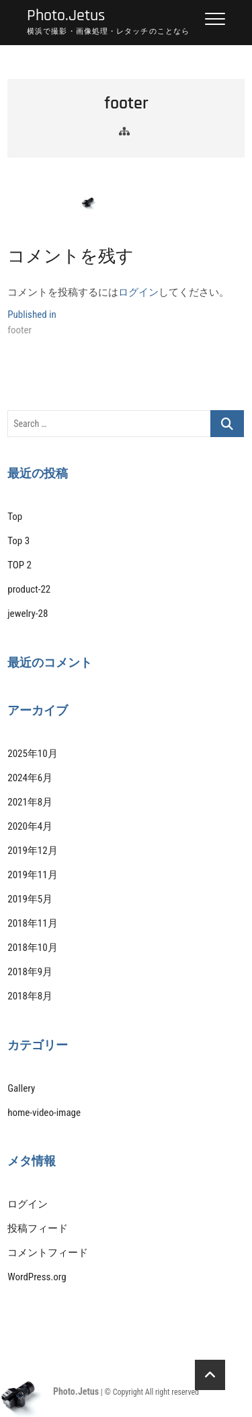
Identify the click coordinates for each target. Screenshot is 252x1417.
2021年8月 (29, 802)
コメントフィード (47, 1253)
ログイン (138, 292)
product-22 (28, 589)
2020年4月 (29, 826)
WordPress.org (36, 1277)
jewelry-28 (27, 613)
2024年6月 (29, 778)
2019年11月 (32, 875)
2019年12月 (32, 851)
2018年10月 (32, 948)
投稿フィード (37, 1228)
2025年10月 (32, 754)
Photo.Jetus (66, 16)
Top (14, 516)
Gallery (21, 1088)
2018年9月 (29, 972)
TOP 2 (19, 565)
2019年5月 (29, 899)
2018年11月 (32, 923)
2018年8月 (29, 996)
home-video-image (44, 1113)
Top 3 (18, 541)
